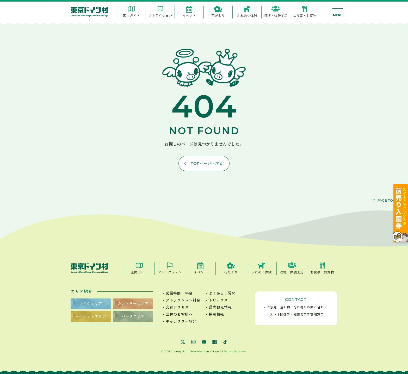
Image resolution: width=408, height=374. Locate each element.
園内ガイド (131, 16)
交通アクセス (177, 307)
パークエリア (133, 316)
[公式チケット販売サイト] (400, 240)
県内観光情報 (220, 307)
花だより (218, 16)
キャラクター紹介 (181, 321)
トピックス (218, 300)
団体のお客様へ (179, 314)
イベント (189, 16)
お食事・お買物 (305, 16)
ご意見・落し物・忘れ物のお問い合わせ (297, 307)
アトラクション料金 (183, 300)
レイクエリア (90, 303)
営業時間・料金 (179, 293)
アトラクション (160, 16)
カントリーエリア (133, 303)
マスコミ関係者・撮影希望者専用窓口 (295, 314)
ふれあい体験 (247, 16)
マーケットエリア (90, 316)
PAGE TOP (386, 200)
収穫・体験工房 (276, 16)
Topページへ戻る (206, 163)
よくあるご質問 (222, 293)
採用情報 (216, 314)
